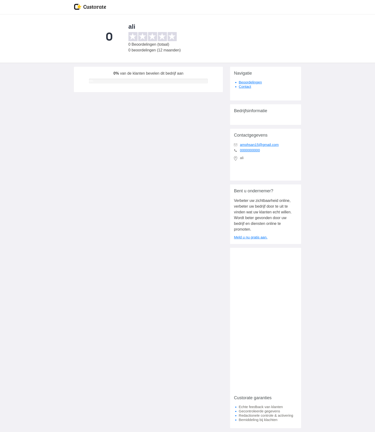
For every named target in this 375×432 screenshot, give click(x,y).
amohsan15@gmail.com (259, 145)
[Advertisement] (265, 319)
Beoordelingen (250, 82)
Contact (245, 86)
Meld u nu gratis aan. (250, 237)
